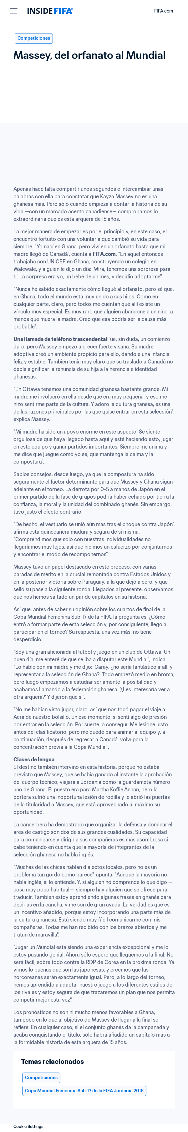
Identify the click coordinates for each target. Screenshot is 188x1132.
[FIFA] (50, 11)
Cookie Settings (28, 1126)
